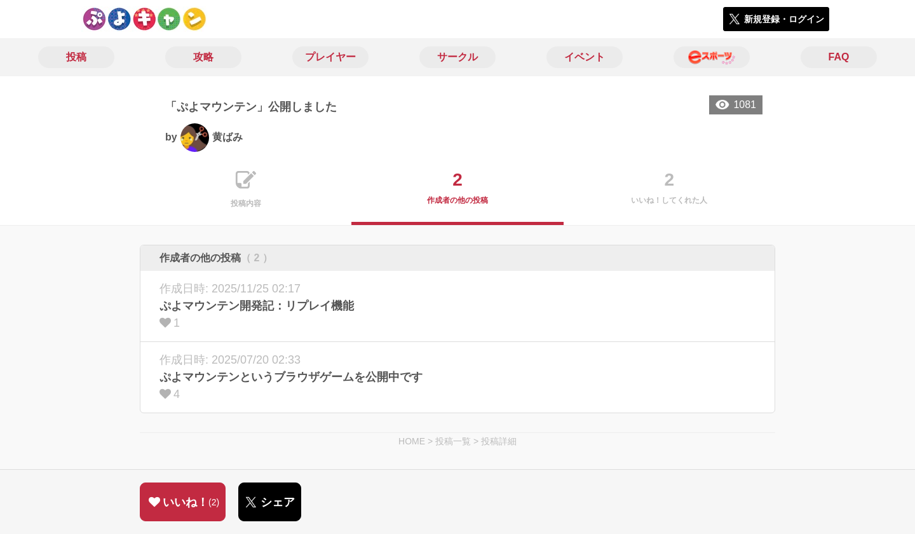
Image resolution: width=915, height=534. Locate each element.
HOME (411, 441)
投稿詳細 (499, 441)
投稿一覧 (453, 441)
